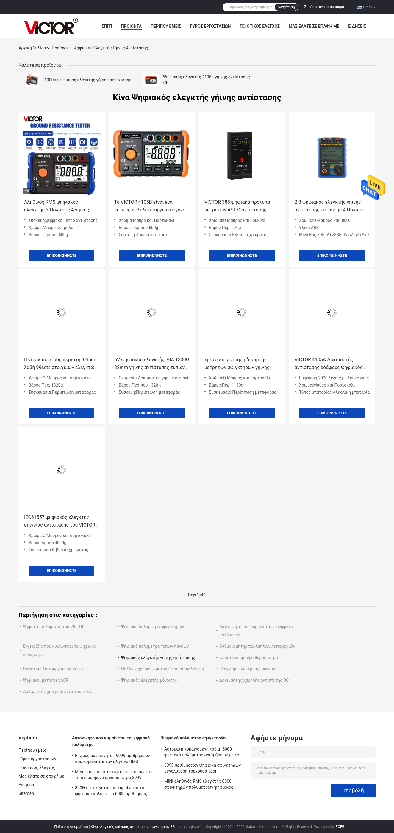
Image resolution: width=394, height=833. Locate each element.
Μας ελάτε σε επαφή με (314, 26)
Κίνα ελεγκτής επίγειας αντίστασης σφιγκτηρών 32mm (136, 827)
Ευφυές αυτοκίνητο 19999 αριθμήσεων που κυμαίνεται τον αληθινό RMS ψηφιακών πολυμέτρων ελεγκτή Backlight (112, 759)
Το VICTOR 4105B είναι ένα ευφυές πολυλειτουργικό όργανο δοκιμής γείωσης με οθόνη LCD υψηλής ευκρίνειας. (149, 206)
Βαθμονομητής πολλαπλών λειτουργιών (257, 646)
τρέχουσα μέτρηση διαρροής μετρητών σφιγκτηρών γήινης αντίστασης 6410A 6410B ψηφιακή (241, 364)
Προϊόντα (131, 26)
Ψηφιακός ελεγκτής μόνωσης (149, 680)
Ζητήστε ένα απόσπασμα (324, 7)
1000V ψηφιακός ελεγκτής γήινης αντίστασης (88, 79)
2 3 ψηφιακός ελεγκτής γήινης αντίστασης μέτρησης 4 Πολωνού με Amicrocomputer (331, 206)
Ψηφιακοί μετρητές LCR (45, 680)
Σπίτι (107, 26)
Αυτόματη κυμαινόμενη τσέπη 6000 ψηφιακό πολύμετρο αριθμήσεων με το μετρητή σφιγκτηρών (201, 753)
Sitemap (26, 793)
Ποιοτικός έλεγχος (260, 26)
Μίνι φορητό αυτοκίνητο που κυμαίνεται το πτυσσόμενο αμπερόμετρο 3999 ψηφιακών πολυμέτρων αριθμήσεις (114, 775)
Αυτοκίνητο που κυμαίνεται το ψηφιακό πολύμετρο (111, 741)
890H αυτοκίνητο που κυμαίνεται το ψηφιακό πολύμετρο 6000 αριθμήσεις (111, 790)
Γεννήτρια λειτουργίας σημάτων (53, 669)
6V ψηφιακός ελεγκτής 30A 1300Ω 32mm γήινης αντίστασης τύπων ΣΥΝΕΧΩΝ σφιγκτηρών (151, 364)
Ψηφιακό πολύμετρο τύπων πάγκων (155, 646)
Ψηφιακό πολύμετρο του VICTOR (54, 626)
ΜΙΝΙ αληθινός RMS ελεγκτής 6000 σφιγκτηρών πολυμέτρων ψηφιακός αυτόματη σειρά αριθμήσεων (198, 785)
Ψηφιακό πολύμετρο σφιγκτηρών (152, 626)
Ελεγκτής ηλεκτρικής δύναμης (248, 669)
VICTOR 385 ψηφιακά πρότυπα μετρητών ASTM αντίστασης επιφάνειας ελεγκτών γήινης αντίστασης (237, 206)
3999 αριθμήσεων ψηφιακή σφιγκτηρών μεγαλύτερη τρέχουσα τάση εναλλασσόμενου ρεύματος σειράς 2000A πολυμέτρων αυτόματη (204, 769)
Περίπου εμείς (166, 26)
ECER (340, 827)
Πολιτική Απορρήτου (71, 827)
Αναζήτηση (286, 7)
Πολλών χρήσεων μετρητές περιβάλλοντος (162, 669)
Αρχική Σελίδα (32, 48)
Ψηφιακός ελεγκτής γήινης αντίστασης (158, 657)
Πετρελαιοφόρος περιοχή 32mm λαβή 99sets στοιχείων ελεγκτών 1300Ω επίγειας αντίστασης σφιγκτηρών (60, 364)
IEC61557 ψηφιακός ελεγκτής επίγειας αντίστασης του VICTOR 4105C (59, 521)
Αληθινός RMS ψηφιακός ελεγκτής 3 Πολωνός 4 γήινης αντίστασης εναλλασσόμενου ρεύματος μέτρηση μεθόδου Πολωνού (56, 206)
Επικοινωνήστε (61, 255)
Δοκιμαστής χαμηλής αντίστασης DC (254, 680)
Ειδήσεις (357, 26)
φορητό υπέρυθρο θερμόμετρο (248, 657)
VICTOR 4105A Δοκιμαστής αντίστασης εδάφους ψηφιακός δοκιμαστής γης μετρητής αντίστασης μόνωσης (328, 364)
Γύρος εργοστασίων (210, 26)
